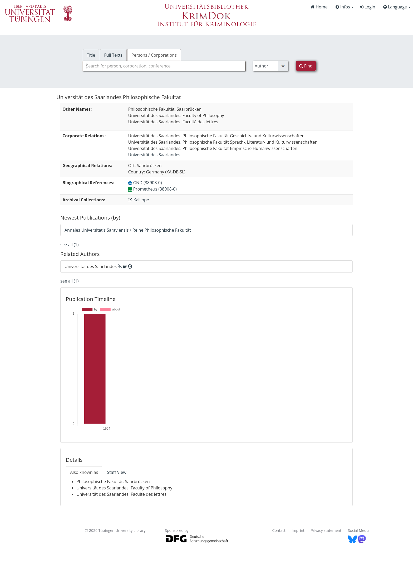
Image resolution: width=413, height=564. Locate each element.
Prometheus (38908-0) (152, 189)
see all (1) (69, 244)
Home (319, 7)
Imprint (298, 530)
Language (397, 7)
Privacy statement (326, 530)
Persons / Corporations (154, 55)
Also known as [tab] (84, 472)
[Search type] (270, 66)
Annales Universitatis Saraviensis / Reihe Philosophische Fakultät (128, 230)
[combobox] (164, 66)
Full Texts (113, 55)
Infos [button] (345, 7)
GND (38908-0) (145, 183)
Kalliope (138, 200)
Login (367, 7)
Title (91, 55)
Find (306, 66)
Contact (279, 530)
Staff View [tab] (116, 472)
